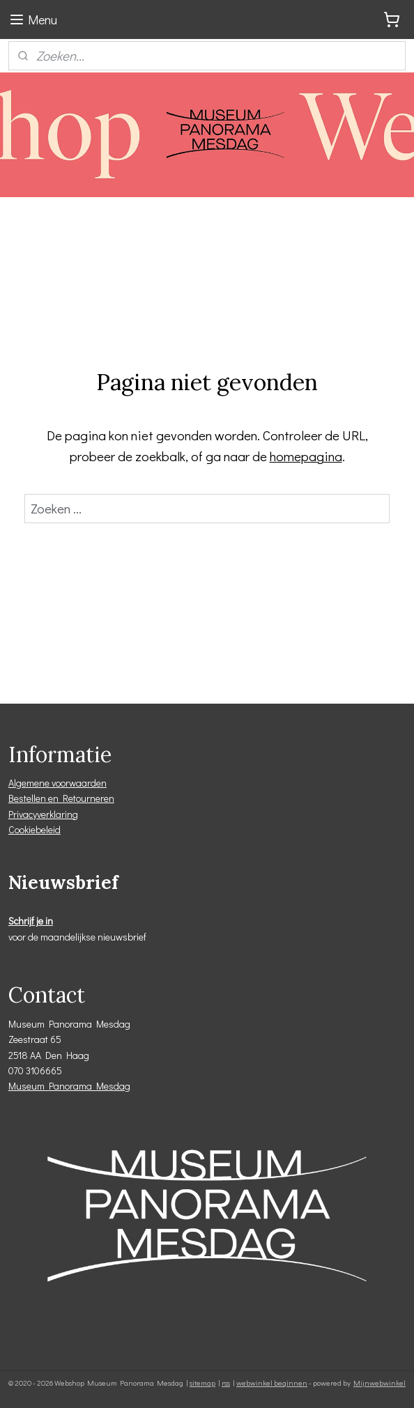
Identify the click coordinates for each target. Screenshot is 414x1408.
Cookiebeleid (34, 829)
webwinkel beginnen (271, 1382)
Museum (28, 1085)
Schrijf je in (30, 920)
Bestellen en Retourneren (61, 798)
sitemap (202, 1382)
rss (226, 1382)
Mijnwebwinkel (379, 1382)
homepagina (306, 456)
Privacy (22, 814)
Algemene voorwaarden (57, 782)
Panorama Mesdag (89, 1085)
